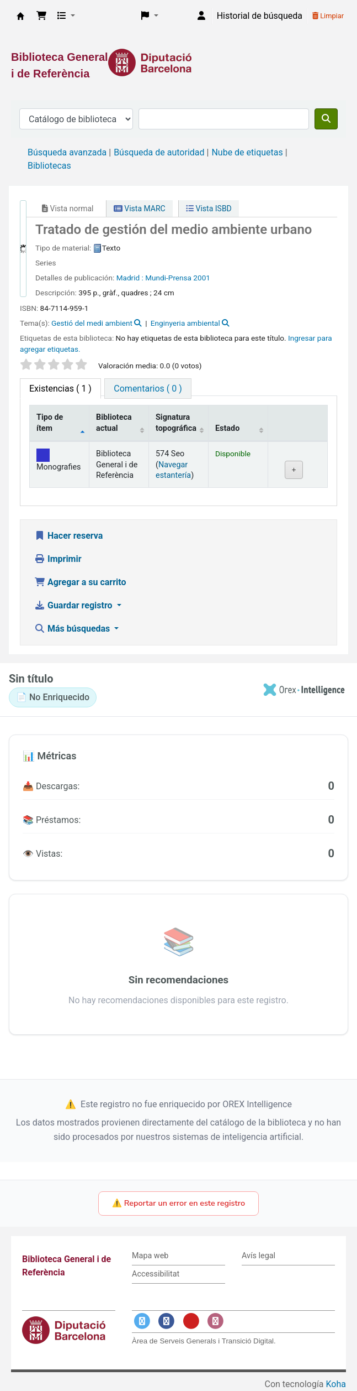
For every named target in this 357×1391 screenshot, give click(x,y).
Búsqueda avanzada (67, 152)
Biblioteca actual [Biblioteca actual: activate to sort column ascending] (114, 423)
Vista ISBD (209, 208)
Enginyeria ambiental (185, 323)
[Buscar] (326, 118)
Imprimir (58, 559)
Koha (336, 1384)
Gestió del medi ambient (91, 323)
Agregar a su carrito (80, 582)
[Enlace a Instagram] (216, 1321)
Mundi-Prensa (168, 277)
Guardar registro (74, 605)
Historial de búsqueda (259, 16)
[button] (41, 16)
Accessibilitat (155, 1274)
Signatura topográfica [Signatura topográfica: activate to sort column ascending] (176, 423)
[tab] (147, 388)
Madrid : (129, 277)
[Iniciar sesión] (201, 16)
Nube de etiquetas (247, 152)
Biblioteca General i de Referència (20, 16)
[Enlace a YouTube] (191, 1321)
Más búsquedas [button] (73, 628)
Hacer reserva (68, 535)
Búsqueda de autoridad (159, 152)
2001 (201, 277)
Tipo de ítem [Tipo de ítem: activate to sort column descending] (49, 423)
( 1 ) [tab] (60, 388)
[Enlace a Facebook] (167, 1321)
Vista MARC (140, 208)
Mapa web (150, 1255)
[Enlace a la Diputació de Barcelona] (178, 62)
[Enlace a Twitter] (142, 1321)
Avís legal (258, 1255)
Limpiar (328, 16)
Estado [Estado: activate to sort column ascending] (227, 428)
